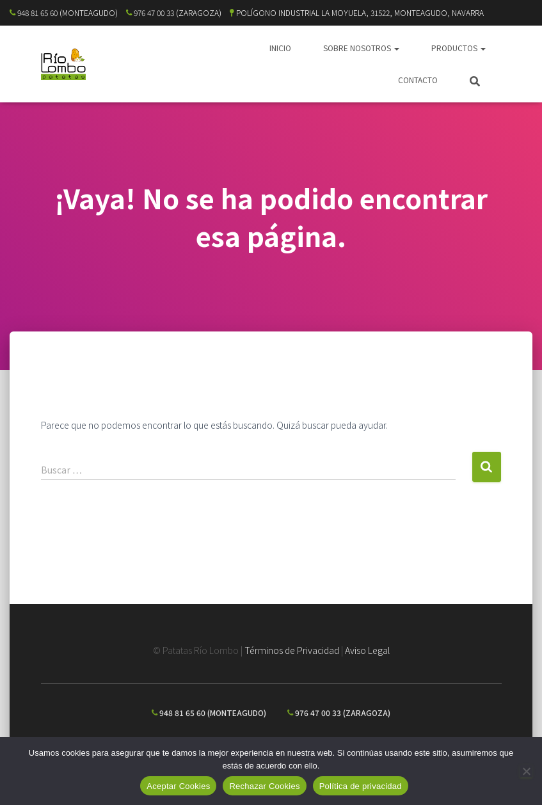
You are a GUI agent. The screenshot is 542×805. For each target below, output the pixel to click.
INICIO (280, 47)
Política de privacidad (360, 786)
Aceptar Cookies (178, 786)
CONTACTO (418, 79)
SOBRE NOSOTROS (361, 47)
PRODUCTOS (458, 47)
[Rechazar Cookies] (526, 771)
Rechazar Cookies (264, 786)
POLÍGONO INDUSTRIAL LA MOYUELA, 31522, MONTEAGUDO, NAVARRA (357, 12)
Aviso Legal (367, 650)
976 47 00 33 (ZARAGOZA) (173, 12)
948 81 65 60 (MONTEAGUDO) (64, 12)
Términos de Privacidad (291, 650)
